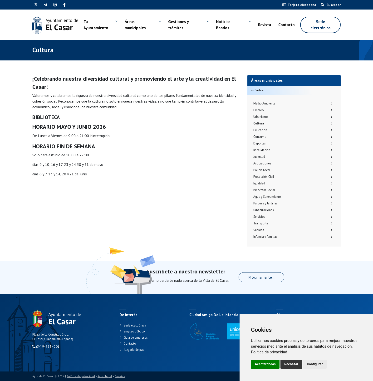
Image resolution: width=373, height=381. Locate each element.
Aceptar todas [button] (265, 364)
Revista (264, 24)
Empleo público (134, 331)
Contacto (286, 24)
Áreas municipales (135, 24)
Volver (258, 90)
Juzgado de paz (134, 350)
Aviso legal (105, 376)
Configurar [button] (315, 364)
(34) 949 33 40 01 (45, 347)
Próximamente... (261, 277)
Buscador (331, 5)
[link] (269, 352)
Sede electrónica (320, 24)
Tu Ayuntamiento (95, 24)
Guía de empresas (136, 338)
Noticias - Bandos (224, 24)
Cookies (120, 376)
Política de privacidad (269, 352)
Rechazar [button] (291, 364)
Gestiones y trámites (178, 24)
